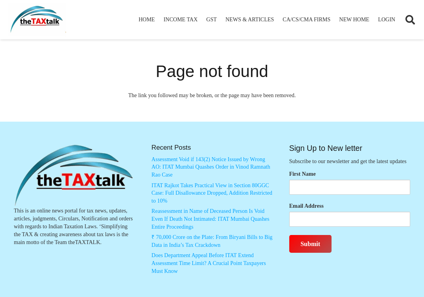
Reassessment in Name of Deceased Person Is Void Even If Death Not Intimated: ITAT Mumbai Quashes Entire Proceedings (210, 218)
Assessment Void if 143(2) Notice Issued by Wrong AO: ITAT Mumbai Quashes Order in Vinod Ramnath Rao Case (210, 167)
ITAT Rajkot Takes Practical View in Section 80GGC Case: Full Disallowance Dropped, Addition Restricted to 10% (211, 193)
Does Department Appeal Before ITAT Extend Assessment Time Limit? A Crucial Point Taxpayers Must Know (208, 263)
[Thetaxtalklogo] (37, 20)
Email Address (306, 206)
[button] (410, 20)
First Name (302, 174)
